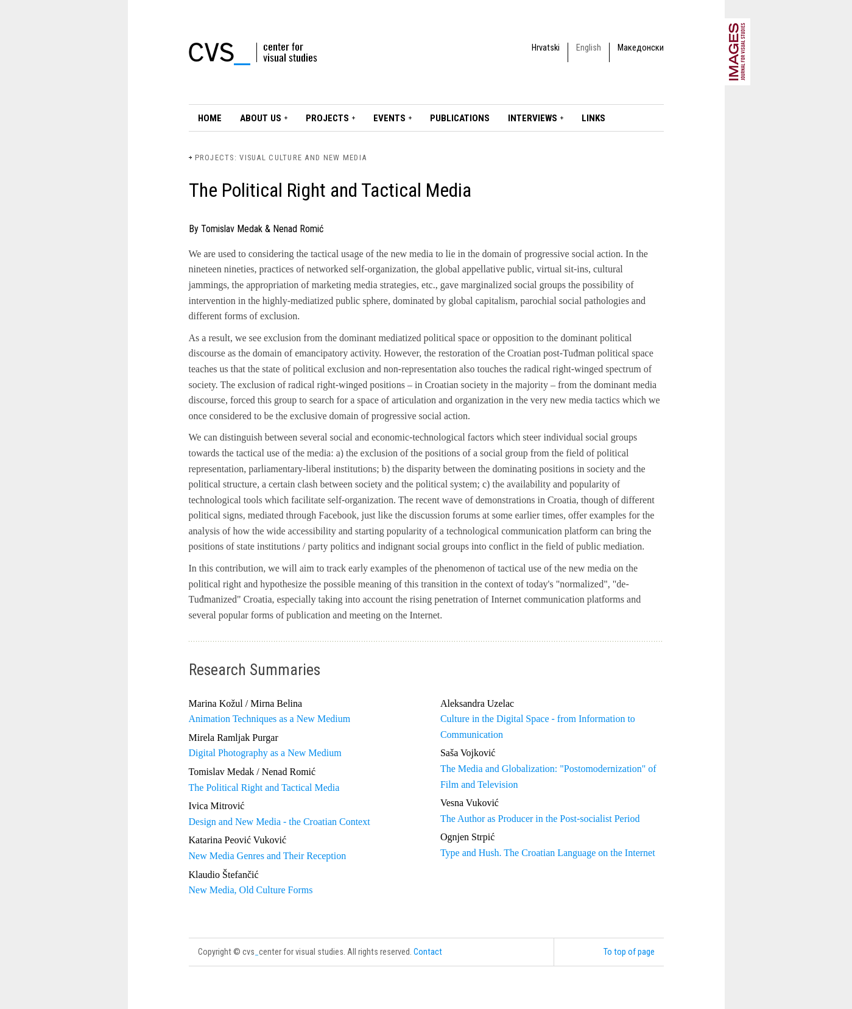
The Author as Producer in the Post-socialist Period (540, 818)
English (588, 48)
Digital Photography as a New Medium (265, 753)
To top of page (629, 952)
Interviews (532, 118)
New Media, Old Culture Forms (251, 890)
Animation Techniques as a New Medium (270, 718)
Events (389, 118)
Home (210, 118)
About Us (260, 118)
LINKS (593, 118)
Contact (428, 952)
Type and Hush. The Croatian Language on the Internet (547, 853)
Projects (327, 118)
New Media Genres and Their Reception (268, 856)
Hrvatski (546, 48)
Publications (460, 118)
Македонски (641, 48)
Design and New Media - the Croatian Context (279, 821)
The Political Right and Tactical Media (264, 787)
